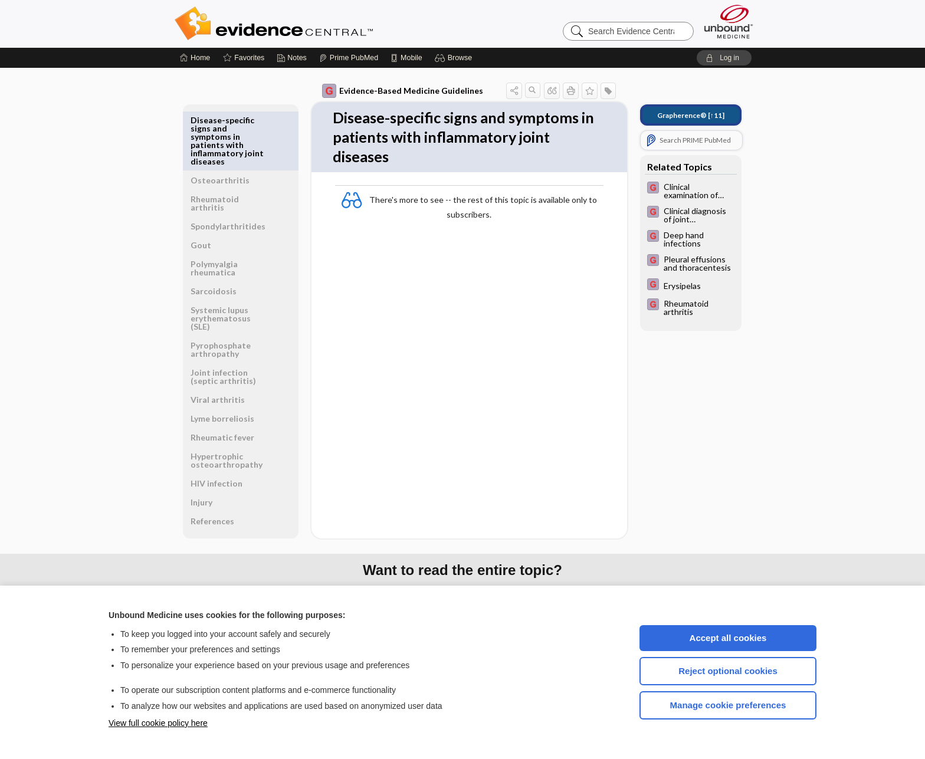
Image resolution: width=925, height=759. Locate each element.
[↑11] (690, 115)
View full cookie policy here (158, 723)
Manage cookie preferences (728, 705)
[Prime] (348, 58)
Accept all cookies (728, 638)
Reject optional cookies (728, 671)
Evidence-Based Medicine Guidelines (402, 91)
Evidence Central (320, 23)
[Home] (195, 58)
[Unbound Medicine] (729, 21)
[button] (455, 58)
